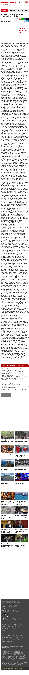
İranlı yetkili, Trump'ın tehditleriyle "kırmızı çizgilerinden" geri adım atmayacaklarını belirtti (19, 10)
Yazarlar (11, 637)
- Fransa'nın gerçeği (8, 383)
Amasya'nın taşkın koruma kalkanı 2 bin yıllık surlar (21, 441)
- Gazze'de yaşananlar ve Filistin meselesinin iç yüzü (12, 372)
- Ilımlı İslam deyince (8, 387)
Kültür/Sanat (5, 628)
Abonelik (13, 639)
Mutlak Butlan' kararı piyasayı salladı (21, 482)
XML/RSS (19, 639)
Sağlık (8, 626)
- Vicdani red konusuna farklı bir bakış (14, 389)
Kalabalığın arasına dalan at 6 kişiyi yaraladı (7, 440)
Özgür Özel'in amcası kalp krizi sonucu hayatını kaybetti (21, 531)
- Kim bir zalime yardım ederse (12, 380)
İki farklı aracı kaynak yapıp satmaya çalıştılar (21, 516)
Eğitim (3, 635)
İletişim (22, 637)
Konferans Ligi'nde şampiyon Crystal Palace (20, 545)
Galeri (12, 633)
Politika (22, 624)
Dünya (3, 626)
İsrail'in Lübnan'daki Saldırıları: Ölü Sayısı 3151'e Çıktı (21, 455)
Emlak (8, 635)
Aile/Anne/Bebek (6, 631)
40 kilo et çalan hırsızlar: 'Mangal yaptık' (6, 517)
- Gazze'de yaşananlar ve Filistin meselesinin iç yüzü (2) (12, 369)
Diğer (13, 635)
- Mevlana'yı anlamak (8, 378)
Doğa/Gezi (18, 633)
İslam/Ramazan (20, 631)
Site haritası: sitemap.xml (7, 641)
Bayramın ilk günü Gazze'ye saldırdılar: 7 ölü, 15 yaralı (7, 503)
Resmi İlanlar (5, 637)
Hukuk (24, 633)
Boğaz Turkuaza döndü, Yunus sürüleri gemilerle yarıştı (21, 503)
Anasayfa (4, 624)
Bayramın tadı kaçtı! (6, 454)
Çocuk (13, 631)
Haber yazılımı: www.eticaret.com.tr (12, 668)
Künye (17, 637)
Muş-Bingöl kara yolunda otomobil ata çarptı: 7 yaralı (7, 545)
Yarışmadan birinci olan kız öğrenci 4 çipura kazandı (21, 469)
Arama (7, 639)
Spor (19, 626)
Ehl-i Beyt (14, 626)
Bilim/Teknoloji (5, 633)
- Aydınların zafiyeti (8, 375)
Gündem (10, 624)
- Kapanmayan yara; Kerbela (11, 384)
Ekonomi (16, 624)
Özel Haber (22, 635)
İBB (17, 635)
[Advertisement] (14, 412)
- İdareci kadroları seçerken (10, 377)
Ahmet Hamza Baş (22, 30)
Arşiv (3, 639)
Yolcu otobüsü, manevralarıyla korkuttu (5, 483)
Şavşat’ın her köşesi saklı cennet (6, 468)
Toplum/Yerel (13, 628)
